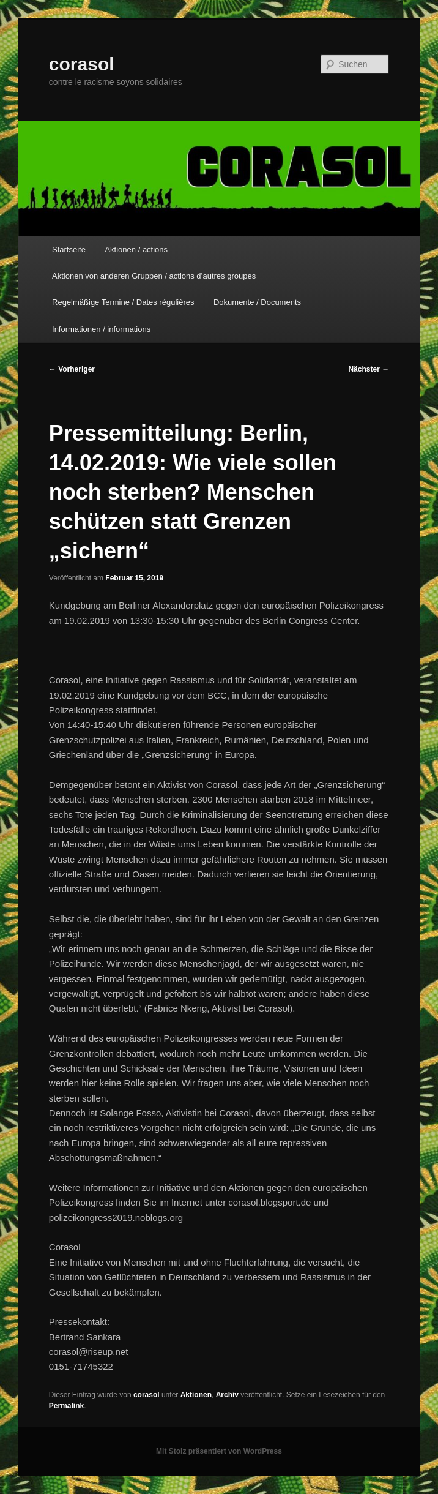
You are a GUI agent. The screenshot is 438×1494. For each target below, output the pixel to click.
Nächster (368, 369)
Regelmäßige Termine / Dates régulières (123, 302)
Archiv (227, 1395)
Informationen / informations (101, 329)
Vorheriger (72, 369)
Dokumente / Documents (257, 302)
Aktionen (196, 1395)
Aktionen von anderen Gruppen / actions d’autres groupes (154, 275)
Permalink (66, 1406)
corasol (81, 64)
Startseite (69, 249)
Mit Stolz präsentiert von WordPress (219, 1451)
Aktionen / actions (136, 249)
